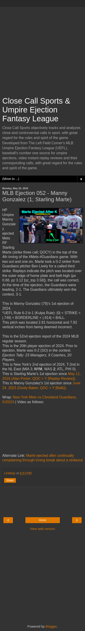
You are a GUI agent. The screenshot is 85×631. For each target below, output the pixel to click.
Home (42, 520)
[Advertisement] (42, 49)
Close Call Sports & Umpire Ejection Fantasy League (36, 110)
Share (10, 480)
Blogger (51, 626)
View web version (42, 529)
